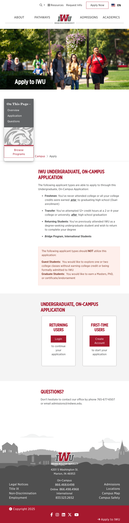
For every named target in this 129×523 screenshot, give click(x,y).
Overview (13, 110)
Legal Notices (18, 484)
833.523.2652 (65, 497)
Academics (111, 17)
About (19, 17)
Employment (18, 497)
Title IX (14, 488)
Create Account (99, 341)
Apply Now (97, 5)
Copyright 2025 (22, 509)
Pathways (42, 17)
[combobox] (116, 5)
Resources (55, 5)
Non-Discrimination (22, 493)
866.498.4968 (69, 489)
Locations (113, 488)
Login (58, 339)
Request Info (74, 5)
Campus (40, 156)
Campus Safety (109, 497)
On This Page (18, 104)
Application (14, 115)
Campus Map (111, 493)
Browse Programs (19, 152)
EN (116, 5)
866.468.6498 (64, 484)
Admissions (89, 17)
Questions (13, 121)
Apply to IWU (109, 519)
